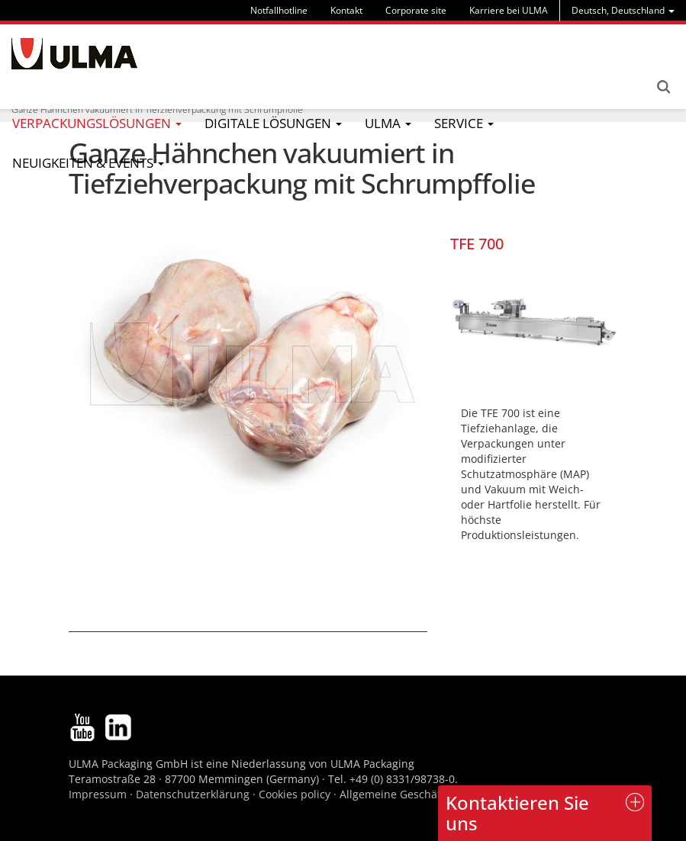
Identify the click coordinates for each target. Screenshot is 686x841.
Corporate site (415, 10)
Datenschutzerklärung (194, 794)
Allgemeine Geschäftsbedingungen (429, 794)
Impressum (98, 794)
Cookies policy (294, 794)
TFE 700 (477, 243)
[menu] (623, 10)
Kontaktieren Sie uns (517, 812)
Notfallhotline (279, 10)
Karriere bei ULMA (508, 10)
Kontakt (346, 10)
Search (663, 86)
